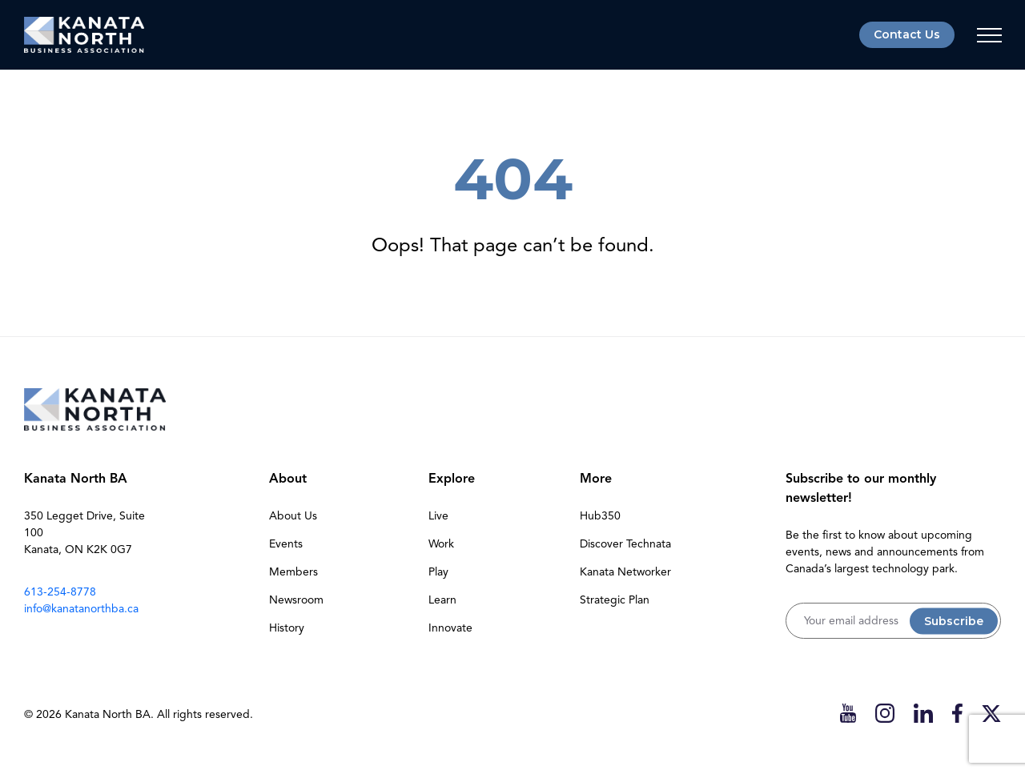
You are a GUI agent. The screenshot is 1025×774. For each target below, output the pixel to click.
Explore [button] (451, 479)
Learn (442, 600)
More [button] (596, 479)
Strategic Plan (614, 600)
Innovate (450, 628)
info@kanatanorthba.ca (81, 609)
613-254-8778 (60, 592)
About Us (293, 516)
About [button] (288, 479)
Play (438, 572)
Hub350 (600, 516)
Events (286, 544)
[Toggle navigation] (989, 35)
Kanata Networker (625, 572)
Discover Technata (625, 544)
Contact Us (907, 34)
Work (441, 544)
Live (438, 516)
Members (293, 572)
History (286, 628)
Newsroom (296, 600)
